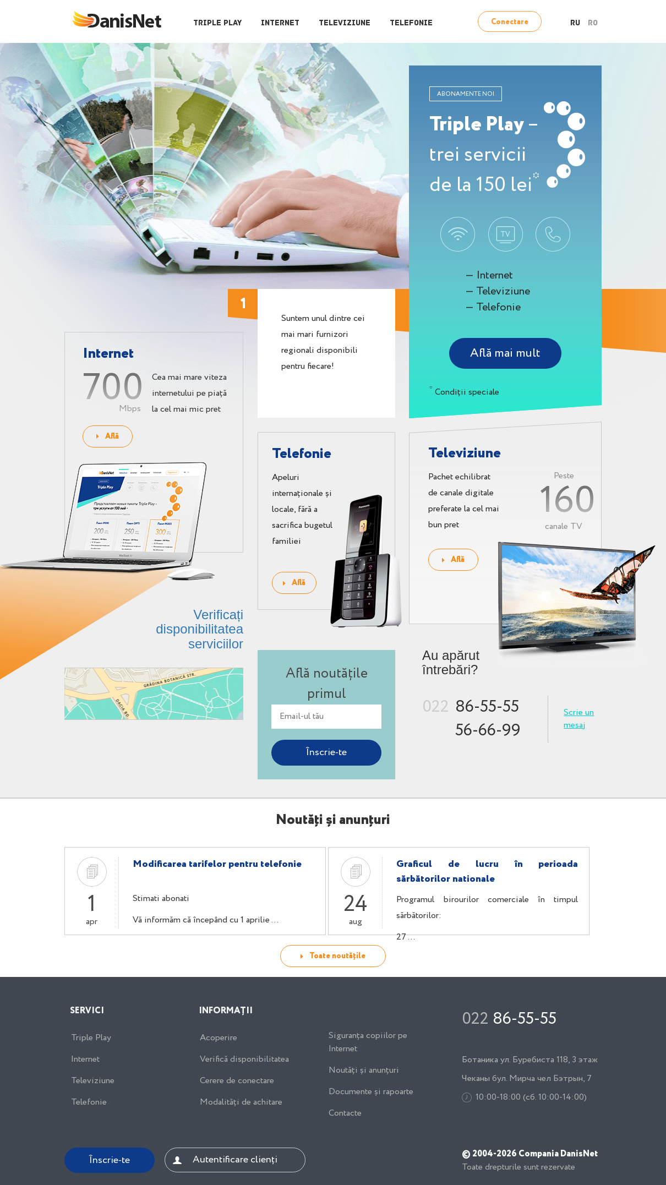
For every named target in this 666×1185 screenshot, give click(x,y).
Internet (280, 23)
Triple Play (217, 23)
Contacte (345, 1113)
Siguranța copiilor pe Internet (368, 1042)
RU (575, 23)
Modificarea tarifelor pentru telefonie (217, 864)
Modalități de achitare (241, 1102)
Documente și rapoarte (371, 1092)
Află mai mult (505, 353)
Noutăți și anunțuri (364, 1070)
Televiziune (344, 23)
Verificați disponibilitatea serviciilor (199, 629)
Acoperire (218, 1038)
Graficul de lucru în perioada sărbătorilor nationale (487, 871)
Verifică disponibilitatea (244, 1059)
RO (593, 23)
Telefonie (411, 23)
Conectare (509, 22)
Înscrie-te (109, 1160)
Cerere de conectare (237, 1081)
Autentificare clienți (235, 1160)
